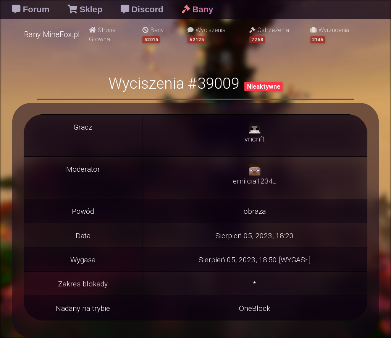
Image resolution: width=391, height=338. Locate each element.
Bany (153, 34)
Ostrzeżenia (269, 34)
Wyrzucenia (329, 34)
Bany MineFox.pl (52, 34)
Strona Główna (102, 34)
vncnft (254, 138)
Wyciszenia (206, 34)
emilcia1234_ (254, 180)
